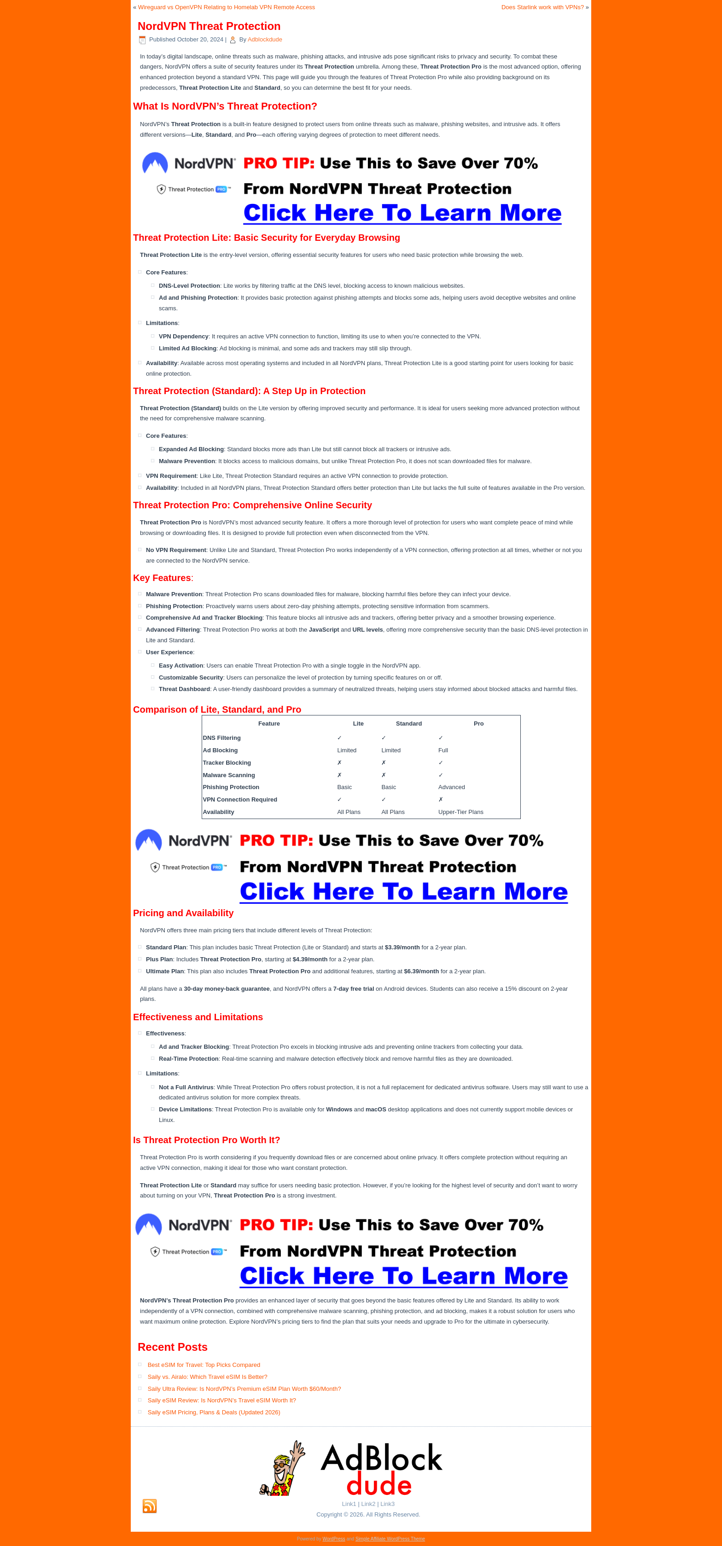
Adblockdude (265, 39)
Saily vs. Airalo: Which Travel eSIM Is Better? (208, 1376)
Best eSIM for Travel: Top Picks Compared (204, 1364)
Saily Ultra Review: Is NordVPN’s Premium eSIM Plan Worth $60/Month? (244, 1388)
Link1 (349, 1503)
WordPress (333, 1538)
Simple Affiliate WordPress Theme (390, 1538)
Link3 (387, 1503)
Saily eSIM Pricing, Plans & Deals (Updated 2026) (214, 1412)
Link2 (368, 1503)
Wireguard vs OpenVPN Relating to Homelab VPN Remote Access (226, 7)
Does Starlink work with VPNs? (542, 7)
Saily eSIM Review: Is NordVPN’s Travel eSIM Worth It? (222, 1400)
